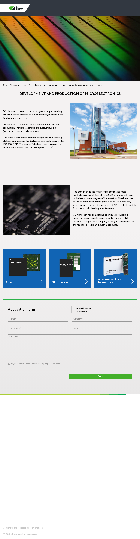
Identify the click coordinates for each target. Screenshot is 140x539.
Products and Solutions (14, 458)
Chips (5, 466)
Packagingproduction (77, 447)
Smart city (7, 491)
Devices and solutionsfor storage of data (12, 472)
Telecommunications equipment (16, 482)
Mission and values (7, 427)
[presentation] (86, 366)
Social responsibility (8, 434)
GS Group (16, 8)
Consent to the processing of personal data (23, 527)
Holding (6, 408)
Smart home (8, 487)
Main (6, 85)
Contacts (7, 501)
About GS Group (9, 416)
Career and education (9, 441)
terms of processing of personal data (43, 363)
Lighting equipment (81, 434)
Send (100, 376)
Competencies (19, 85)
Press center (78, 458)
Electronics (36, 85)
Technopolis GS (80, 408)
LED (4, 478)
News (75, 466)
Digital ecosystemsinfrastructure (81, 440)
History (6, 421)
